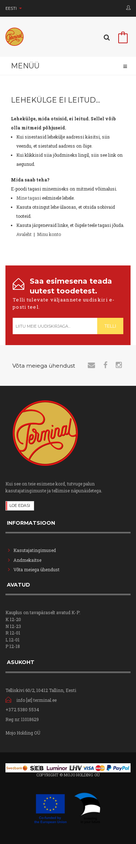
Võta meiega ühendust (36, 569)
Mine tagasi (28, 198)
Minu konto (49, 234)
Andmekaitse (27, 560)
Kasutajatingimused (34, 550)
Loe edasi (19, 505)
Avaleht (24, 234)
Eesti (13, 8)
